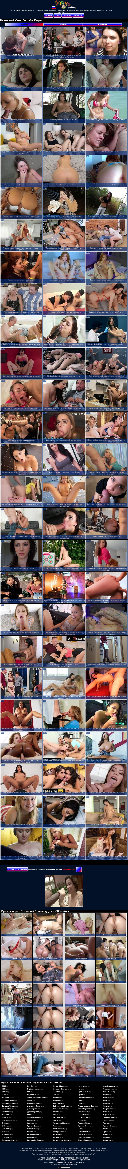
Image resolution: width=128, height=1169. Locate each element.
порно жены (83, 1112)
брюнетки (6, 1112)
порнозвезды (83, 1117)
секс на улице (83, 1140)
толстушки (107, 1120)
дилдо (29, 1100)
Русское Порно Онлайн (17, 869)
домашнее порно (34, 1106)
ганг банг (30, 1086)
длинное (102, 24)
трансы (106, 1123)
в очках (5, 1123)
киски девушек (33, 1134)
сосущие (106, 1103)
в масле (5, 1117)
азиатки (5, 1092)
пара (80, 1103)
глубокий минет (33, 1089)
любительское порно (61, 1106)
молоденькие (58, 1132)
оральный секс (84, 1092)
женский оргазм (33, 1117)
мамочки (56, 1112)
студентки (107, 1114)
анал (4, 1095)
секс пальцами (109, 1086)
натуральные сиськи (61, 1140)
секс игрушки (83, 1134)
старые (106, 1112)
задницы (30, 1123)
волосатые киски (8, 1140)
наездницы (57, 1137)
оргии (80, 1095)
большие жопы (8, 1100)
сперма (106, 1106)
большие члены (8, 1106)
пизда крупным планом (87, 1106)
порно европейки (85, 1109)
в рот (4, 1132)
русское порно (84, 1126)
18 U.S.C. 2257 (72, 1162)
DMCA (81, 1162)
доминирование (33, 1109)
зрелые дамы (32, 1126)
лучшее (24, 24)
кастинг (30, 1132)
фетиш (105, 1129)
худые (105, 1132)
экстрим (106, 1137)
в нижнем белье (8, 1120)
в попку (5, 1126)
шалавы (106, 1134)
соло (105, 1100)
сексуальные (108, 1089)
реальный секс (84, 1123)
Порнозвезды (78, 15)
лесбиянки (57, 1100)
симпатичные (108, 1092)
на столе (56, 1134)
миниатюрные (58, 1129)
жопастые (31, 1120)
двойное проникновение (36, 1097)
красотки (56, 1092)
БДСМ (4, 1086)
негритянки (82, 1086)
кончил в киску (59, 1086)
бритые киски (7, 1109)
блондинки (6, 1097)
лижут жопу (57, 1103)
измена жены (32, 1129)
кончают (30, 1137)
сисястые (107, 1097)
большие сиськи (8, 1103)
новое (63, 24)
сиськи (106, 1095)
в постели (6, 1129)
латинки (56, 1097)
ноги (80, 1089)
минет (55, 1126)
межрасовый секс (60, 1123)
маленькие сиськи (60, 1109)
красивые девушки (60, 1089)
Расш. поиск (67, 15)
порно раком (83, 1114)
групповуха (31, 1095)
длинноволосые (33, 1103)
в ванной (5, 1114)
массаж (56, 1114)
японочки (107, 1140)
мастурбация (58, 1117)
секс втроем (83, 1132)
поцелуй (81, 1120)
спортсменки (108, 1109)
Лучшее (57, 15)
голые (29, 1092)
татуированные (109, 1117)
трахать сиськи (109, 1126)
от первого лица (84, 1097)
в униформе (6, 1134)
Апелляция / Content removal (55, 1162)
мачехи (55, 1120)
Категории (48, 15)
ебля (29, 1114)
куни (54, 1095)
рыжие (80, 1129)
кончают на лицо (34, 1140)
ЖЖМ (4, 1089)
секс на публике (84, 1137)
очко (80, 1100)
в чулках (5, 1137)
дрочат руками (33, 1112)
